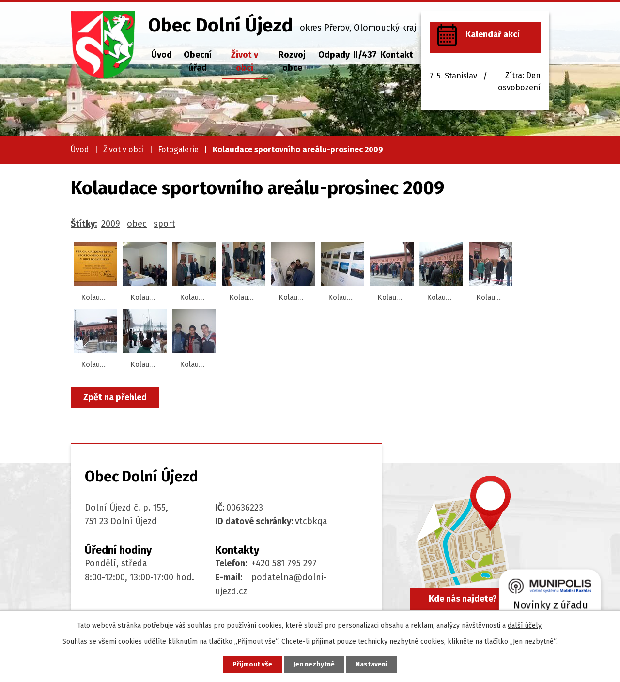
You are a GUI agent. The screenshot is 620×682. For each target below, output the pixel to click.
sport (164, 223)
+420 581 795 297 (284, 563)
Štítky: (84, 223)
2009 (110, 223)
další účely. (525, 625)
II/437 (365, 54)
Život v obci (244, 61)
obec (137, 223)
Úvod (161, 54)
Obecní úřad (198, 61)
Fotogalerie (178, 149)
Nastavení (373, 664)
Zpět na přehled (115, 397)
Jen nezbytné (314, 664)
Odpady (334, 54)
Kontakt (396, 54)
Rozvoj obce (292, 61)
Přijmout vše (251, 664)
